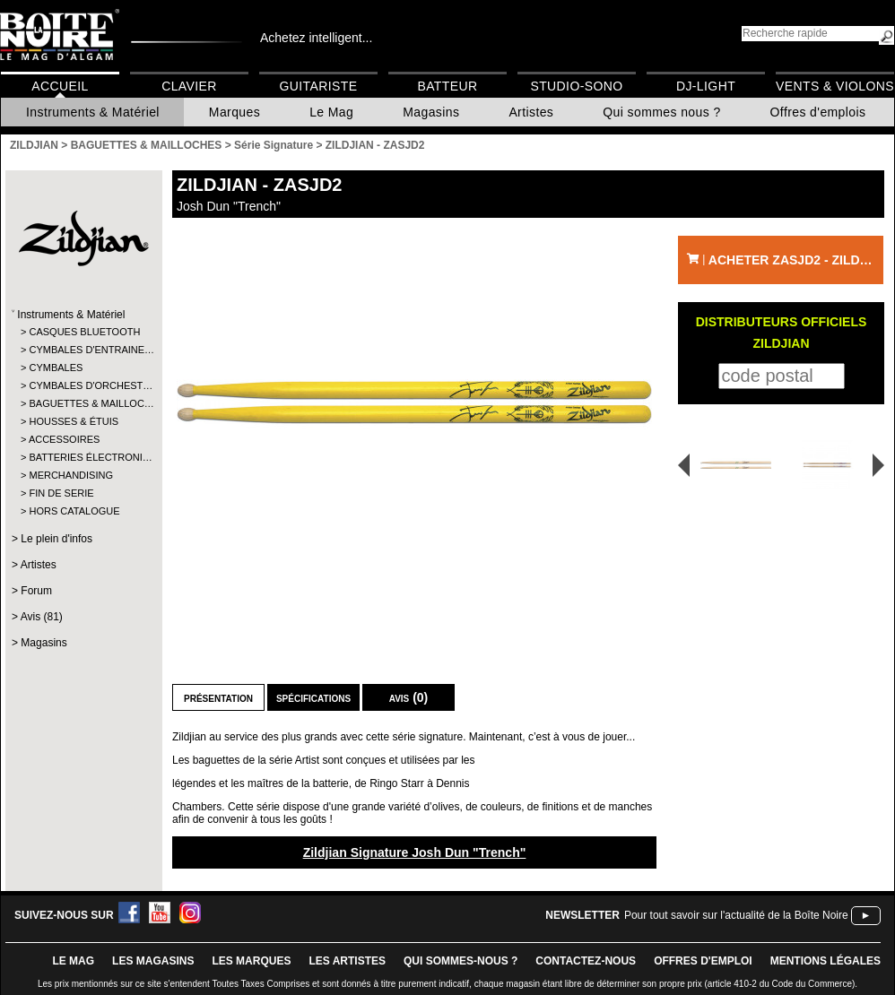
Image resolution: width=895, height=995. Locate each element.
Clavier (189, 86)
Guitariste (319, 86)
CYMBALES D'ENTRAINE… (83, 349)
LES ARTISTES (347, 961)
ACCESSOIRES (64, 439)
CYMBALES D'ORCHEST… (83, 385)
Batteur (447, 86)
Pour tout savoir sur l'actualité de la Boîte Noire (736, 915)
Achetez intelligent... (316, 37)
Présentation (218, 697)
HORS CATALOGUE (74, 511)
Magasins (431, 112)
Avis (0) (409, 697)
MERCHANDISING (71, 475)
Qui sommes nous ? (661, 112)
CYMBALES (56, 367)
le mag (73, 961)
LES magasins (153, 961)
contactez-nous (585, 961)
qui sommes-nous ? (460, 961)
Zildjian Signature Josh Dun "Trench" (414, 852)
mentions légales (825, 961)
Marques (234, 112)
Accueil (59, 86)
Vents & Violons (835, 86)
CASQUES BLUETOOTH (83, 331)
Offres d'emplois (818, 112)
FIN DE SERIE (61, 493)
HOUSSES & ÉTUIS (73, 421)
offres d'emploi (703, 961)
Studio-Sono (576, 86)
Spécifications (313, 697)
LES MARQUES (251, 961)
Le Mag (331, 112)
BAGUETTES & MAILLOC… (83, 403)
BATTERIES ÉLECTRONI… (83, 457)
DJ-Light (705, 86)
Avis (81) (42, 616)
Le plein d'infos (56, 538)
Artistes (530, 112)
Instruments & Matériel (93, 112)
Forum (36, 590)
